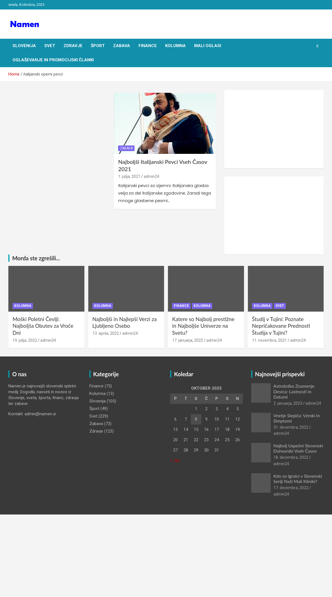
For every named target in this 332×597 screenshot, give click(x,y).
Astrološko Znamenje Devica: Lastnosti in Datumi (294, 391)
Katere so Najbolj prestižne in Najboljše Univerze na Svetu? (203, 326)
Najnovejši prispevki (280, 374)
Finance (147, 45)
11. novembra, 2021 (269, 340)
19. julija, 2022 (25, 340)
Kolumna (175, 45)
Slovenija (24, 45)
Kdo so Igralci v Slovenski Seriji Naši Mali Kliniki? (298, 478)
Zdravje (73, 45)
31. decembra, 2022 (291, 427)
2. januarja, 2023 (288, 403)
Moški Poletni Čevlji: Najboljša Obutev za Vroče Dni (43, 326)
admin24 (151, 176)
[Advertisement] (273, 129)
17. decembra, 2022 (291, 488)
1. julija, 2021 (129, 176)
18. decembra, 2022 (291, 457)
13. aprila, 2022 (105, 333)
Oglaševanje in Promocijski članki (53, 59)
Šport (98, 45)
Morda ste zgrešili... (36, 258)
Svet (49, 45)
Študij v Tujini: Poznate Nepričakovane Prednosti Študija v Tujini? (281, 326)
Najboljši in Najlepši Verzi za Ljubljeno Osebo (124, 322)
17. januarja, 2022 (187, 340)
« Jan (175, 460)
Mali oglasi (207, 45)
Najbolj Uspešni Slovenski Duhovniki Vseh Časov (298, 448)
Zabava (121, 45)
